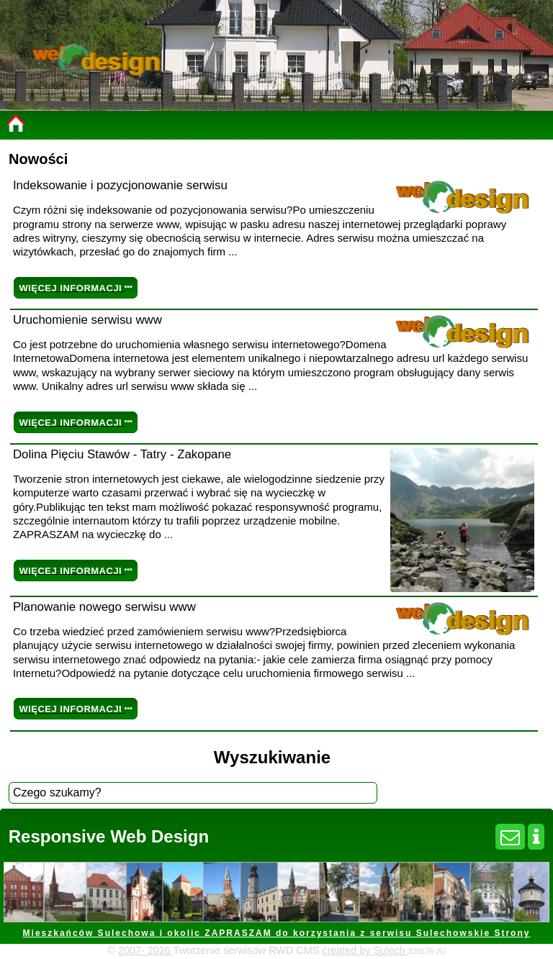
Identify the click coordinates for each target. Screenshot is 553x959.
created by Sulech (365, 950)
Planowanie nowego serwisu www (104, 607)
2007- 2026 (146, 950)
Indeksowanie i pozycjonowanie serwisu (120, 185)
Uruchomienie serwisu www (87, 320)
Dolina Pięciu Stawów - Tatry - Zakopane (122, 454)
